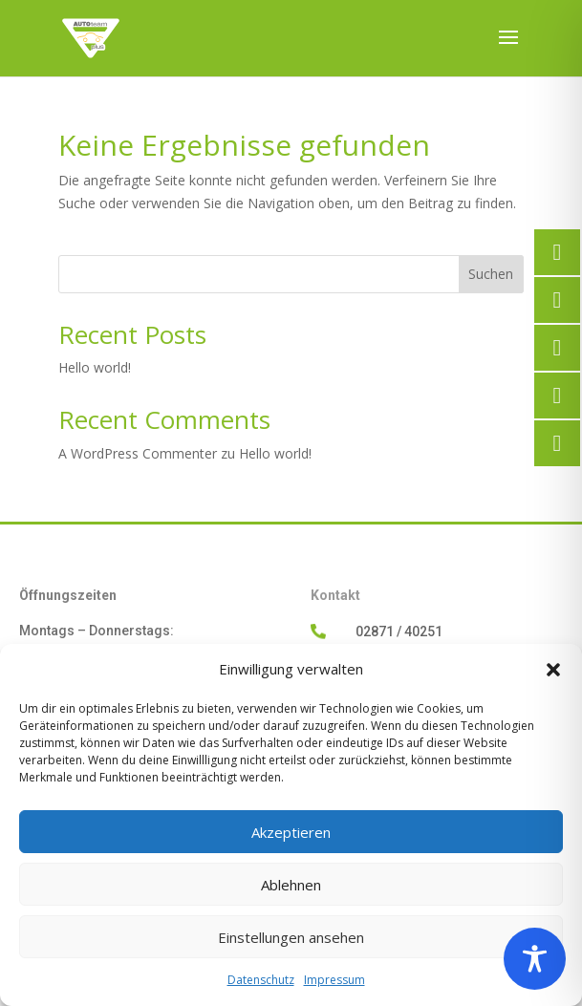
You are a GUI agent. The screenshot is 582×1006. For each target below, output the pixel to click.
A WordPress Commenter (137, 453)
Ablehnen (291, 884)
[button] (553, 669)
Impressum (334, 980)
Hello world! (94, 367)
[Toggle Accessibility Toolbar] (535, 959)
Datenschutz (260, 980)
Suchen (490, 274)
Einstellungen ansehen (291, 937)
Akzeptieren (291, 832)
